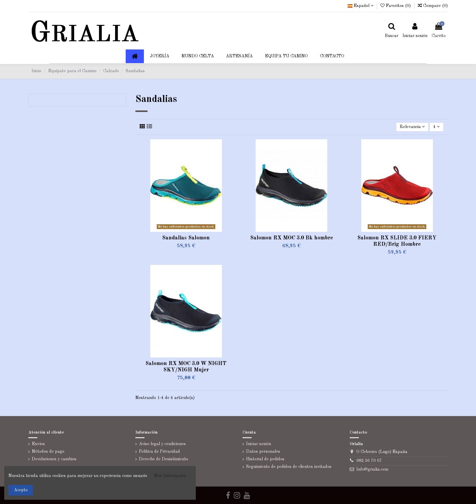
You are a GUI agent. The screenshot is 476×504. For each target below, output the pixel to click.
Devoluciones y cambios (54, 459)
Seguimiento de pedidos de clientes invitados (289, 467)
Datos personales (263, 451)
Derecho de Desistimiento (163, 459)
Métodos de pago (48, 451)
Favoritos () (396, 6)
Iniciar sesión (258, 444)
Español (360, 6)
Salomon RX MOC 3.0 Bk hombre (291, 238)
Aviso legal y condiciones (162, 444)
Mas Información (170, 476)
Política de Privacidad (159, 451)
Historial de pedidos (265, 459)
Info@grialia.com (372, 469)
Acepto (21, 490)
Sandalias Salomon (186, 238)
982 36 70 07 (369, 460)
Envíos (38, 444)
